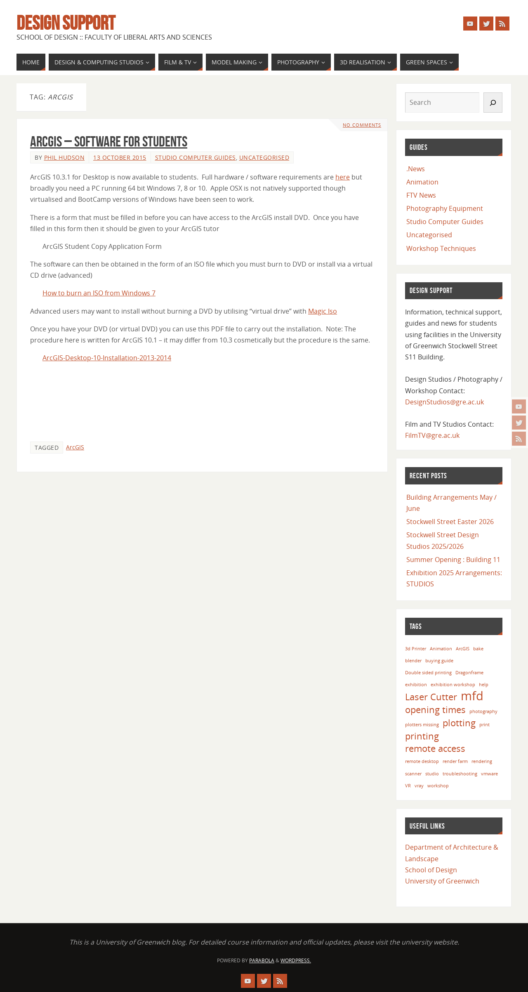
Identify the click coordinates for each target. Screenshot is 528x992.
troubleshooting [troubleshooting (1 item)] (460, 774)
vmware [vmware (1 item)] (489, 774)
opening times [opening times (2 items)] (435, 709)
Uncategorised (264, 157)
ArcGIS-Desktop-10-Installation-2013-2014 (106, 357)
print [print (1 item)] (484, 724)
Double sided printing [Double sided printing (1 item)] (428, 673)
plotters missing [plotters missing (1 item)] (422, 724)
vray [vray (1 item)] (419, 786)
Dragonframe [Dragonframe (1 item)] (469, 673)
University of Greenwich (442, 881)
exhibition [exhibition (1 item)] (416, 684)
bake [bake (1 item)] (478, 649)
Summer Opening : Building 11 (453, 559)
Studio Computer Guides (195, 157)
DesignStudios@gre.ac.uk (444, 401)
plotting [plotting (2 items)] (459, 722)
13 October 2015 (119, 157)
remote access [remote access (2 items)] (435, 748)
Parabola (261, 960)
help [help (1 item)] (483, 684)
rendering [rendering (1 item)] (481, 761)
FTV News (421, 195)
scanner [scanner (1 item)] (413, 774)
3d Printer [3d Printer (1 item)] (415, 649)
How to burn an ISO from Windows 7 (99, 293)
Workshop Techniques (441, 248)
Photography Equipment (444, 208)
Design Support (65, 23)
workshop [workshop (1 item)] (438, 786)
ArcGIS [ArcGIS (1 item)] (462, 649)
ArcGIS (75, 447)
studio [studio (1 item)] (432, 774)
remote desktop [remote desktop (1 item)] (422, 761)
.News (415, 168)
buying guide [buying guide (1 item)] (439, 661)
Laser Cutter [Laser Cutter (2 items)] (431, 696)
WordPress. (295, 960)
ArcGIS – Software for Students (108, 141)
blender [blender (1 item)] (413, 661)
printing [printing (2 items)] (422, 736)
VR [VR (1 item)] (408, 786)
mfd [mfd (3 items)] (472, 695)
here (342, 177)
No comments (362, 125)
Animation (422, 182)
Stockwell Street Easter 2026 (450, 521)
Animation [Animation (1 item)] (441, 649)
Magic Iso (322, 311)
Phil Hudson (64, 157)
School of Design (431, 869)
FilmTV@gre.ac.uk (432, 435)
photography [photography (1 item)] (483, 711)
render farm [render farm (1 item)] (455, 761)
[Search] (492, 102)
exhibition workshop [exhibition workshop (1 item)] (453, 684)
